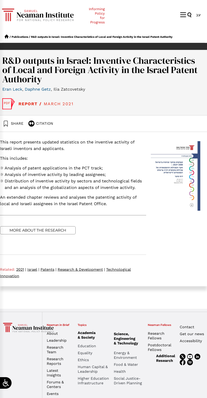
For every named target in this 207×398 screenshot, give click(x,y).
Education (87, 346)
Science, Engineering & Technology (132, 338)
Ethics (83, 360)
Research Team (55, 349)
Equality (85, 353)
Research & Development (81, 269)
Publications (20, 36)
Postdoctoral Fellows (159, 347)
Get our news (192, 334)
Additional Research (165, 358)
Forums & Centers (55, 384)
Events (53, 394)
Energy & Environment (125, 355)
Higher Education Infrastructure (93, 380)
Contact (187, 327)
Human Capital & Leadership (93, 369)
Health (120, 371)
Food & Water (126, 364)
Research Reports (55, 361)
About (52, 333)
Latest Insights (54, 372)
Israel (33, 269)
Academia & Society (88, 335)
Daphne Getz (38, 89)
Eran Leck (12, 89)
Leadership (57, 340)
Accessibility (191, 341)
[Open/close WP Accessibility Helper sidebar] (6, 383)
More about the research (37, 230)
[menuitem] (198, 14)
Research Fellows (156, 335)
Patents (48, 269)
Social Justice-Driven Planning (128, 380)
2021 (21, 269)
